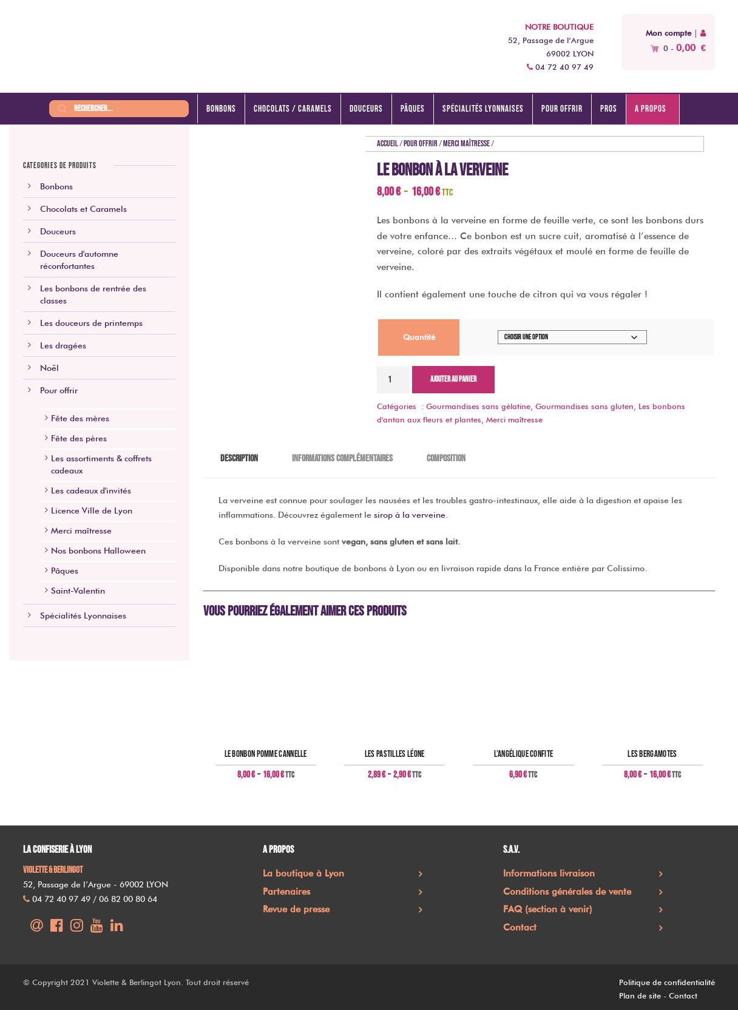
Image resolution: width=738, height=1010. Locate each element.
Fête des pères (79, 438)
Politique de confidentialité (667, 982)
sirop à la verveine (409, 515)
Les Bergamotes (652, 754)
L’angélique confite (524, 754)
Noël (49, 368)
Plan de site (640, 995)
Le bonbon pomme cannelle (266, 754)
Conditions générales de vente (567, 891)
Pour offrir (562, 109)
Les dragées (63, 345)
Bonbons (221, 109)
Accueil (387, 143)
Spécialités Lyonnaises (83, 615)
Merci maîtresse (466, 143)
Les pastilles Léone (395, 754)
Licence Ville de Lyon (91, 510)
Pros (608, 109)
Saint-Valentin (78, 590)
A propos (650, 109)
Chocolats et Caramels (83, 209)
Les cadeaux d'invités (91, 490)
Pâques (413, 109)
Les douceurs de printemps (91, 323)
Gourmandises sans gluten (584, 406)
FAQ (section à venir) (547, 909)
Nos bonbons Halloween (98, 550)
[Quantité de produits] (393, 379)
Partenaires (286, 891)
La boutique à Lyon (303, 873)
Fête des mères (80, 418)
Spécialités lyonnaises (483, 109)
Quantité (419, 337)
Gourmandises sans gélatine (478, 406)
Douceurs (366, 109)
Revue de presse (296, 909)
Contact (520, 927)
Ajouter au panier (453, 379)
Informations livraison (549, 873)
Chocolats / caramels (293, 109)
